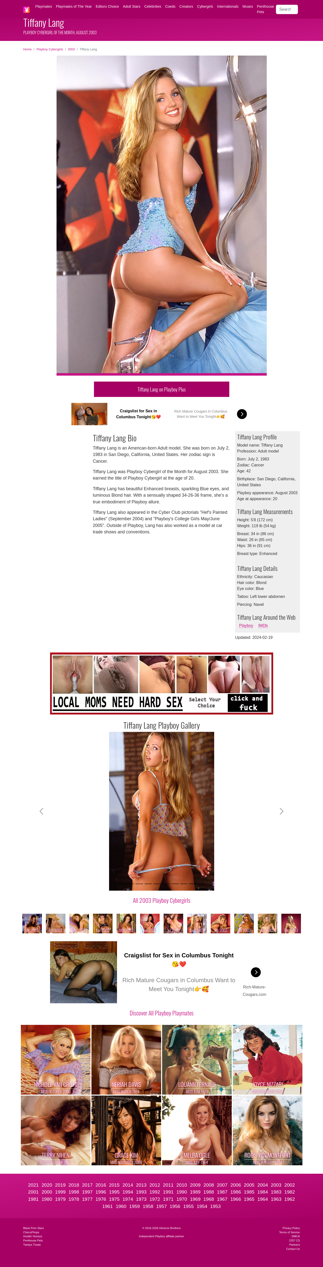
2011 (168, 1185)
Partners (294, 1244)
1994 (127, 1192)
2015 (114, 1185)
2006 (235, 1185)
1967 (222, 1199)
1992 (154, 1192)
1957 (161, 1206)
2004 (262, 1185)
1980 (47, 1199)
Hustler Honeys (32, 1236)
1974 (127, 1199)
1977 (87, 1199)
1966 (235, 1199)
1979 (60, 1199)
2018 (74, 1185)
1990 (181, 1192)
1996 (100, 1192)
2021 (33, 1185)
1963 (276, 1199)
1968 (209, 1199)
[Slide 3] (139, 884)
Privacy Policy (291, 1228)
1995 (114, 1192)
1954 (202, 1206)
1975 (114, 1199)
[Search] (287, 9)
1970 (181, 1199)
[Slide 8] (184, 884)
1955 (188, 1206)
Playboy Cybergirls (49, 49)
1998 (74, 1192)
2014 (127, 1185)
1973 (141, 1199)
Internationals (227, 6)
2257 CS (294, 1240)
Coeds (170, 6)
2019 (60, 1185)
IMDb (263, 625)
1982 (289, 1192)
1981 (33, 1199)
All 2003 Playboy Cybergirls (161, 900)
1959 (134, 1206)
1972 (154, 1199)
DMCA (296, 1236)
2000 (47, 1192)
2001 (33, 1192)
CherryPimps (31, 1232)
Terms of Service (289, 1232)
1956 (175, 1206)
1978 (74, 1199)
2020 (47, 1185)
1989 (195, 1192)
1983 (276, 1192)
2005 (249, 1185)
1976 (100, 1199)
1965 (249, 1199)
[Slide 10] (202, 884)
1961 (107, 1206)
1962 (289, 1199)
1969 (195, 1199)
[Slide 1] (121, 884)
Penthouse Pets (265, 9)
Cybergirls (205, 6)
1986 (235, 1192)
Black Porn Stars (33, 1228)
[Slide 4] (148, 884)
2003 (71, 49)
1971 (168, 1199)
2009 (195, 1185)
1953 (215, 1206)
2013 (141, 1185)
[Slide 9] (193, 884)
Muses (247, 6)
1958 (148, 1206)
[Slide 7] (175, 884)
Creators (186, 6)
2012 (154, 1185)
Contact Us (293, 1248)
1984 (262, 1192)
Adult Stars (131, 6)
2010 (181, 1185)
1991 (168, 1192)
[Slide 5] (157, 884)
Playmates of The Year (74, 6)
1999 (60, 1192)
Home (27, 49)
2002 (289, 1185)
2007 (222, 1185)
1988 (209, 1192)
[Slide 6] (166, 884)
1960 (121, 1206)
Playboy (246, 625)
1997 (87, 1192)
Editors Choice (107, 6)
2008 (209, 1185)
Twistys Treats (32, 1244)
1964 (262, 1199)
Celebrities (152, 6)
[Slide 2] (130, 884)
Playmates (43, 6)
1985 (249, 1192)
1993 (141, 1192)
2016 (100, 1185)
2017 (87, 1185)
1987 (222, 1192)
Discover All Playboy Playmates (162, 1012)
